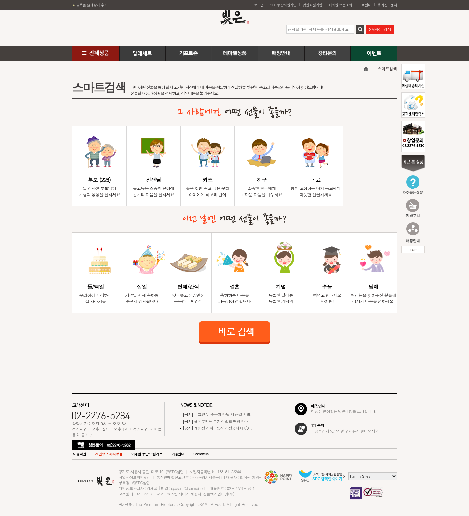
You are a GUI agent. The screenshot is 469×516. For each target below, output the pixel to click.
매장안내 (281, 53)
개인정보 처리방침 (108, 454)
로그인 (259, 4)
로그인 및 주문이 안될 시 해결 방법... (218, 414)
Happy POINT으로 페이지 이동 (279, 477)
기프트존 (189, 53)
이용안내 (177, 454)
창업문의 (327, 53)
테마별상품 (235, 53)
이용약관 (79, 454)
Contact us (200, 454)
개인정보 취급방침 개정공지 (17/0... (217, 428)
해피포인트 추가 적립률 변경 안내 (215, 421)
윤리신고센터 (387, 4)
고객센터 (364, 4)
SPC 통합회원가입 (283, 4)
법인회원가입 (312, 4)
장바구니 (413, 209)
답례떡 (142, 53)
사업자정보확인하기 (135, 477)
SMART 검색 (380, 29)
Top (413, 250)
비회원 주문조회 (340, 4)
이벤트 (374, 53)
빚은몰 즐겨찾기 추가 (89, 4)
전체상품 (95, 53)
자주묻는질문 (413, 185)
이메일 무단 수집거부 (146, 454)
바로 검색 (234, 332)
